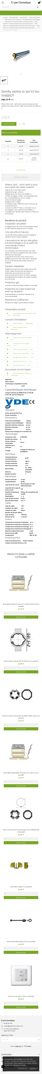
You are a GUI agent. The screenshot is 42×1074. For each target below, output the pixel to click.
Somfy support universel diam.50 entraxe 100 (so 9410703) (21, 661)
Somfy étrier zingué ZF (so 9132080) (21, 886)
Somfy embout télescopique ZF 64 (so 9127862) (21, 941)
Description (21, 170)
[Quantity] (21, 613)
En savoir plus (22, 1068)
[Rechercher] (20, 7)
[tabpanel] (21, 55)
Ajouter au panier (9, 124)
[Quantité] (5, 117)
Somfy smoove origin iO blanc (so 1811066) (21, 996)
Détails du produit (21, 177)
